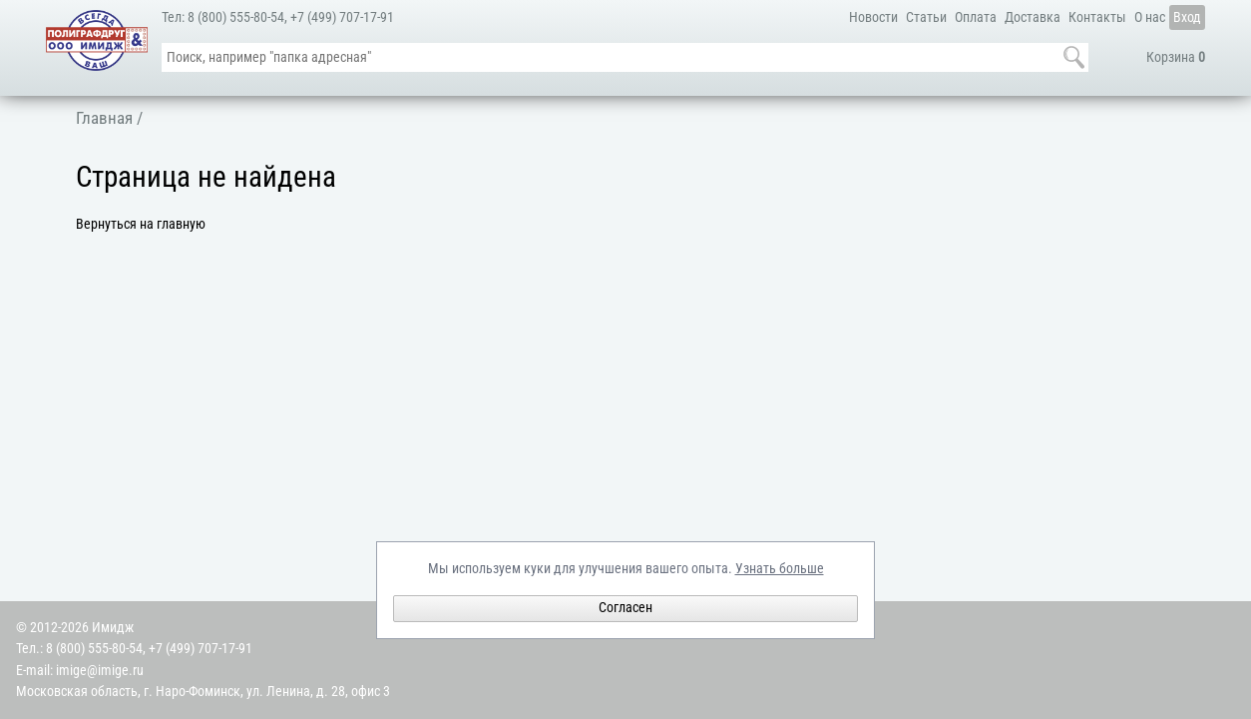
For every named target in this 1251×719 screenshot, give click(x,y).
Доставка (1032, 17)
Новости (873, 17)
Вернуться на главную (141, 224)
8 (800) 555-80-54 (236, 17)
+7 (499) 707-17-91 (342, 17)
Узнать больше (779, 568)
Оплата (976, 17)
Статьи (926, 17)
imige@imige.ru (100, 670)
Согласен (625, 607)
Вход (1187, 17)
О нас (1149, 17)
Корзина (1175, 57)
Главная (104, 118)
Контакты (1097, 17)
